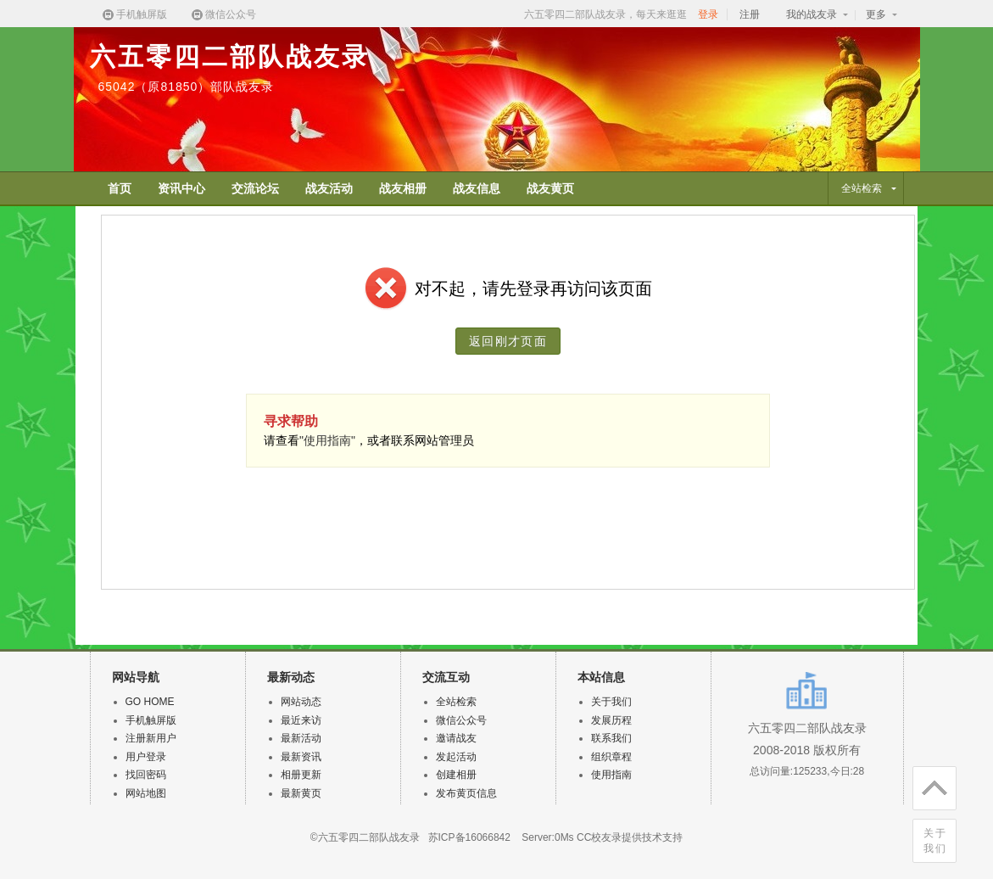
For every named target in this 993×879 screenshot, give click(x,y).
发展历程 (611, 720)
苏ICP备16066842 (469, 837)
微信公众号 (223, 14)
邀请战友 (456, 738)
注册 (749, 14)
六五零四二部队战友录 (230, 56)
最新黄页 (301, 793)
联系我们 (611, 738)
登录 (708, 14)
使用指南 (611, 775)
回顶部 (929, 785)
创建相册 (456, 775)
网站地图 (146, 793)
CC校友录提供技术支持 (630, 837)
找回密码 (146, 775)
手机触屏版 (134, 14)
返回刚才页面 (508, 341)
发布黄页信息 (466, 793)
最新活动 (301, 738)
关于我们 (935, 840)
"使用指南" (327, 440)
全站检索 (456, 702)
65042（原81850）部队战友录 (186, 86)
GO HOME (150, 702)
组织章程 (611, 757)
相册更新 (301, 775)
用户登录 (146, 757)
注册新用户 (151, 738)
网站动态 (301, 702)
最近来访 (301, 720)
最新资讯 (301, 757)
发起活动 (456, 757)
